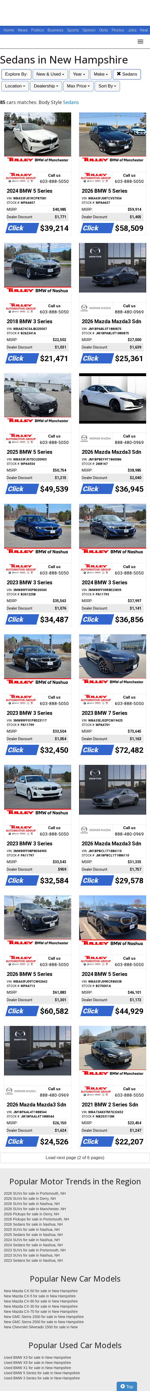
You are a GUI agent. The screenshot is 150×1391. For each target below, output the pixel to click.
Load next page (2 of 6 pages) (75, 1157)
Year (79, 74)
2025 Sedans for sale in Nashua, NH (33, 1235)
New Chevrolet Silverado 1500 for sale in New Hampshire (41, 1327)
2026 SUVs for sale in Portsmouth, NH (35, 1193)
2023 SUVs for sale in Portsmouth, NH (35, 1250)
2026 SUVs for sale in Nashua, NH (32, 1204)
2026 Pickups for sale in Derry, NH (31, 1214)
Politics (37, 30)
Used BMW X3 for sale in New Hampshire (37, 1357)
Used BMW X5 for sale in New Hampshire (37, 1363)
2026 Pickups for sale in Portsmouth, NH (36, 1219)
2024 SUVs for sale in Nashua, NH (32, 1240)
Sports (73, 30)
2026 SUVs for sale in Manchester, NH (35, 1209)
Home (9, 30)
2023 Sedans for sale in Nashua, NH (33, 1260)
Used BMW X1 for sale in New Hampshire (37, 1368)
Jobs (133, 30)
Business (56, 30)
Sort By (107, 86)
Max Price (78, 86)
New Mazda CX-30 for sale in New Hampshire (41, 1306)
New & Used (50, 74)
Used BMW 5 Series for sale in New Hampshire (42, 1373)
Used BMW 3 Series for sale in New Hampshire (42, 1378)
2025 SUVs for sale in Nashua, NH (32, 1229)
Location (15, 86)
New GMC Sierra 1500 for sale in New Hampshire (44, 1317)
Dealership (46, 86)
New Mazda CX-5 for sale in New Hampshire (40, 1296)
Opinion (89, 30)
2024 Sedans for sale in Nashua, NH (33, 1245)
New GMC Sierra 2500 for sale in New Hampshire (44, 1322)
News (23, 30)
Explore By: (16, 74)
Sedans (127, 74)
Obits (104, 30)
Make (101, 74)
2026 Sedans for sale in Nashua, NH (33, 1224)
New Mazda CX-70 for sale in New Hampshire (41, 1311)
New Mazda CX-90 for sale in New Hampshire (41, 1301)
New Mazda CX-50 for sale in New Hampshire (41, 1291)
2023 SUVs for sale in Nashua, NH (32, 1255)
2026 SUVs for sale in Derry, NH (30, 1198)
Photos (118, 30)
